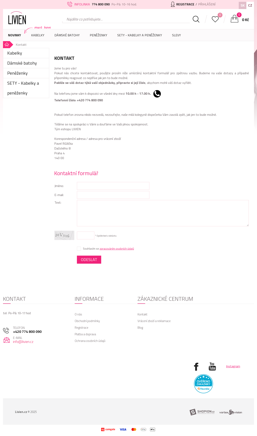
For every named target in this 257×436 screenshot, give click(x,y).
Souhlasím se (108, 249)
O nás (78, 314)
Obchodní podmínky (87, 321)
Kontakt (142, 314)
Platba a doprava (85, 334)
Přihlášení (206, 4)
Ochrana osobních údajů (90, 340)
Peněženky (98, 37)
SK (243, 5)
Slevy (176, 35)
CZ (250, 5)
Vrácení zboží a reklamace (154, 321)
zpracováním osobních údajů (117, 248)
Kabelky (37, 37)
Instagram (233, 366)
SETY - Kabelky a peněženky (139, 35)
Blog (140, 327)
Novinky (14, 35)
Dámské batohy (67, 35)
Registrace (81, 327)
